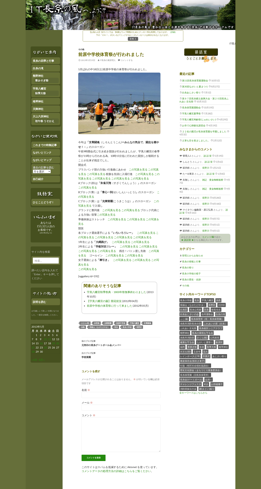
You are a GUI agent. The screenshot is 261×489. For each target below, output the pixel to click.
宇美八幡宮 (134, 323)
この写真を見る (138, 169)
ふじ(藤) (184, 319)
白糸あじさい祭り (191, 92)
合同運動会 (207, 314)
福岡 (182, 346)
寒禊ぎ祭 (192, 346)
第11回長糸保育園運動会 (195, 80)
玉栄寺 (196, 351)
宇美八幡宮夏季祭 (191, 113)
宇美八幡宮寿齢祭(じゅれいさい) (199, 119)
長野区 (139, 327)
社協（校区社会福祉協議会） (195, 365)
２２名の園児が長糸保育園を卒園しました (204, 131)
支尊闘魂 (147, 323)
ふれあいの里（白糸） (215, 323)
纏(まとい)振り (206, 388)
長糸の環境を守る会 (202, 332)
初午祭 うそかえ (44, 121)
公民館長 (214, 337)
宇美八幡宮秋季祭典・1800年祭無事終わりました (116, 292)
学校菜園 (121, 354)
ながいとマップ (42, 160)
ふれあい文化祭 (188, 328)
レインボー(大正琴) (190, 356)
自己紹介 (38, 178)
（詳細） (173, 32)
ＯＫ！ (133, 38)
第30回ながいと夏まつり (195, 86)
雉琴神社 (223, 346)
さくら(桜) (202, 337)
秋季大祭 (211, 346)
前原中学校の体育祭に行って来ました (109, 305)
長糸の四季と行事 (43, 60)
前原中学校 (120, 323)
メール (87, 402)
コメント (88, 415)
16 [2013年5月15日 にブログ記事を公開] (41, 343)
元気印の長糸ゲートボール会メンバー (121, 342)
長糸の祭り (188, 267)
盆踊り (208, 379)
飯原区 (219, 342)
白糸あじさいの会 (189, 314)
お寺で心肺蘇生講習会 (193, 125)
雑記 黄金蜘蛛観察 (212, 179)
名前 (86, 389)
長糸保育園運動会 (191, 107)
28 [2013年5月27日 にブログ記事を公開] (33, 351)
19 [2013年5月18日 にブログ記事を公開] (53, 343)
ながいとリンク (42, 152)
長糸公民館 (195, 309)
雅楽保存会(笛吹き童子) (192, 360)
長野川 (205, 167)
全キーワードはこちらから (193, 392)
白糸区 (183, 309)
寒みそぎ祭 (41, 80)
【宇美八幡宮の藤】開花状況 (104, 301)
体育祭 (97, 323)
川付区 (221, 305)
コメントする (127, 60)
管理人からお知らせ (192, 255)
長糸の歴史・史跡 (191, 279)
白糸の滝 (220, 314)
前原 (201, 346)
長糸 (116, 327)
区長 (206, 309)
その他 (81, 49)
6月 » (42, 359)
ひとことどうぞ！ (43, 202)
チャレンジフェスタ (190, 384)
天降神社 (38, 108)
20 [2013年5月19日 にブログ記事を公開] (57, 343)
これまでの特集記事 (45, 145)
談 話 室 (207, 155)
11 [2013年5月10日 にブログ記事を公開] (49, 339)
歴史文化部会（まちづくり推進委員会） (201, 370)
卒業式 (206, 356)
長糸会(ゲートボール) (191, 379)
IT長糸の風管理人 (108, 60)
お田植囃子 (217, 384)
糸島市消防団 (187, 337)
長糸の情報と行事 (191, 261)
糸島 (83, 327)
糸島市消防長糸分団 (190, 323)
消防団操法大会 (188, 388)
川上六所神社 (41, 116)
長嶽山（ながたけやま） (99, 327)
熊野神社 (184, 332)
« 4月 (34, 359)
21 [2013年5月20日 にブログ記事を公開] (33, 347)
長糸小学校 (127, 327)
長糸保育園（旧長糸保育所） (195, 374)
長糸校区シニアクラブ (210, 328)
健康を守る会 (187, 342)
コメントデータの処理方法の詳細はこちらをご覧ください (116, 471)
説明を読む (39, 301)
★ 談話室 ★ (187, 239)
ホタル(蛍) (85, 323)
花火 (205, 351)
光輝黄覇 (108, 323)
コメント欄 (208, 236)
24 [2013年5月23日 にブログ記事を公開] (45, 347)
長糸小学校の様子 (191, 273)
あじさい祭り (219, 356)
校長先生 (216, 309)
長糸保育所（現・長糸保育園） (207, 319)
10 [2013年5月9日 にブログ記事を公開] (45, 339)
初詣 (206, 384)
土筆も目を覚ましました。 (196, 140)
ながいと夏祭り (205, 342)
